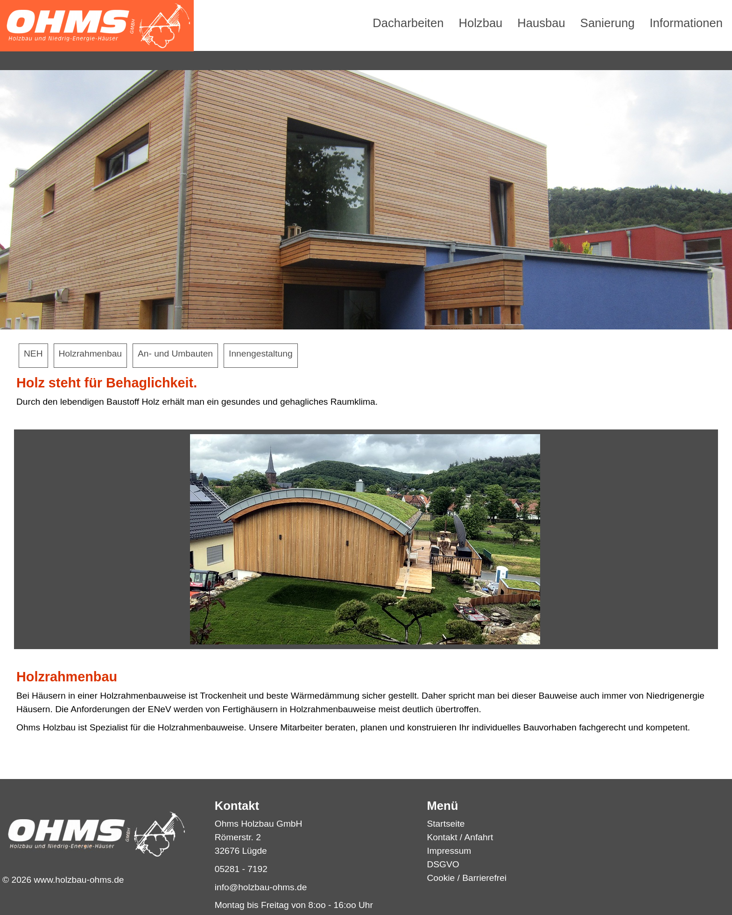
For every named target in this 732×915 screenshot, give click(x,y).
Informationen (686, 22)
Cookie (441, 878)
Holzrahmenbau (90, 353)
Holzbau (480, 22)
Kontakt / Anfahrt (460, 837)
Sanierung (607, 22)
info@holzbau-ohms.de (261, 887)
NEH (33, 353)
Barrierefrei (484, 878)
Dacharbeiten (408, 22)
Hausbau (541, 22)
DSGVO (443, 864)
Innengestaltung (261, 353)
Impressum (449, 851)
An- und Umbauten (175, 353)
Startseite (446, 824)
